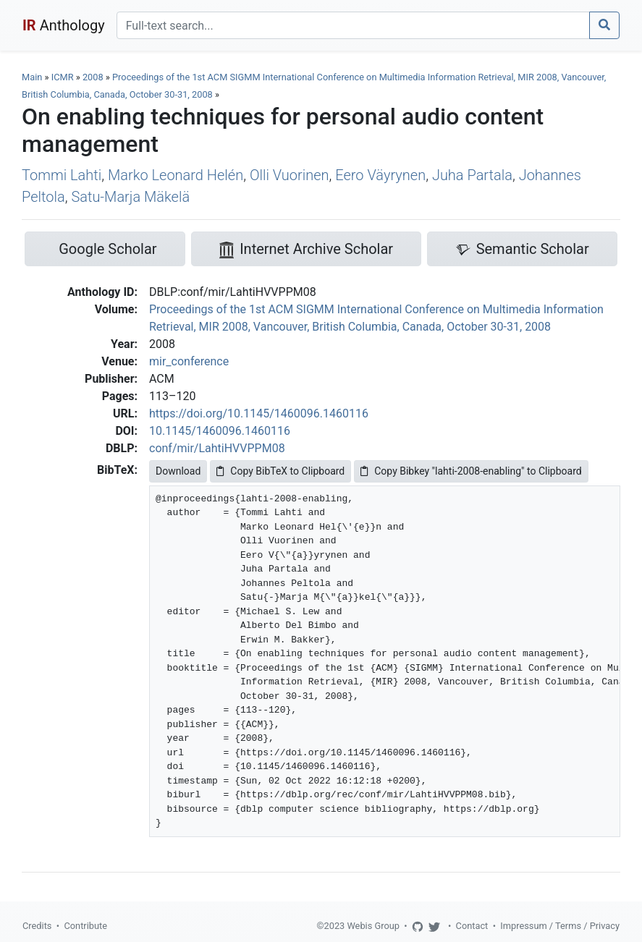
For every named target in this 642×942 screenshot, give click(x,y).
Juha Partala (472, 175)
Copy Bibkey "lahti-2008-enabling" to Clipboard (470, 471)
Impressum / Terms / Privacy (560, 925)
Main (32, 77)
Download (178, 471)
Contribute (85, 925)
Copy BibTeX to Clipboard (280, 471)
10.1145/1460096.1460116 (219, 431)
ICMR (62, 77)
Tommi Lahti (61, 175)
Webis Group (373, 925)
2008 (93, 77)
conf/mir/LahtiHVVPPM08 (217, 448)
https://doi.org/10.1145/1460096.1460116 (258, 413)
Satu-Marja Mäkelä (130, 196)
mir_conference (189, 361)
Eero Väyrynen (380, 175)
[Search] (353, 25)
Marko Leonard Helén (175, 175)
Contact (472, 925)
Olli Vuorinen (289, 175)
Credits (36, 925)
